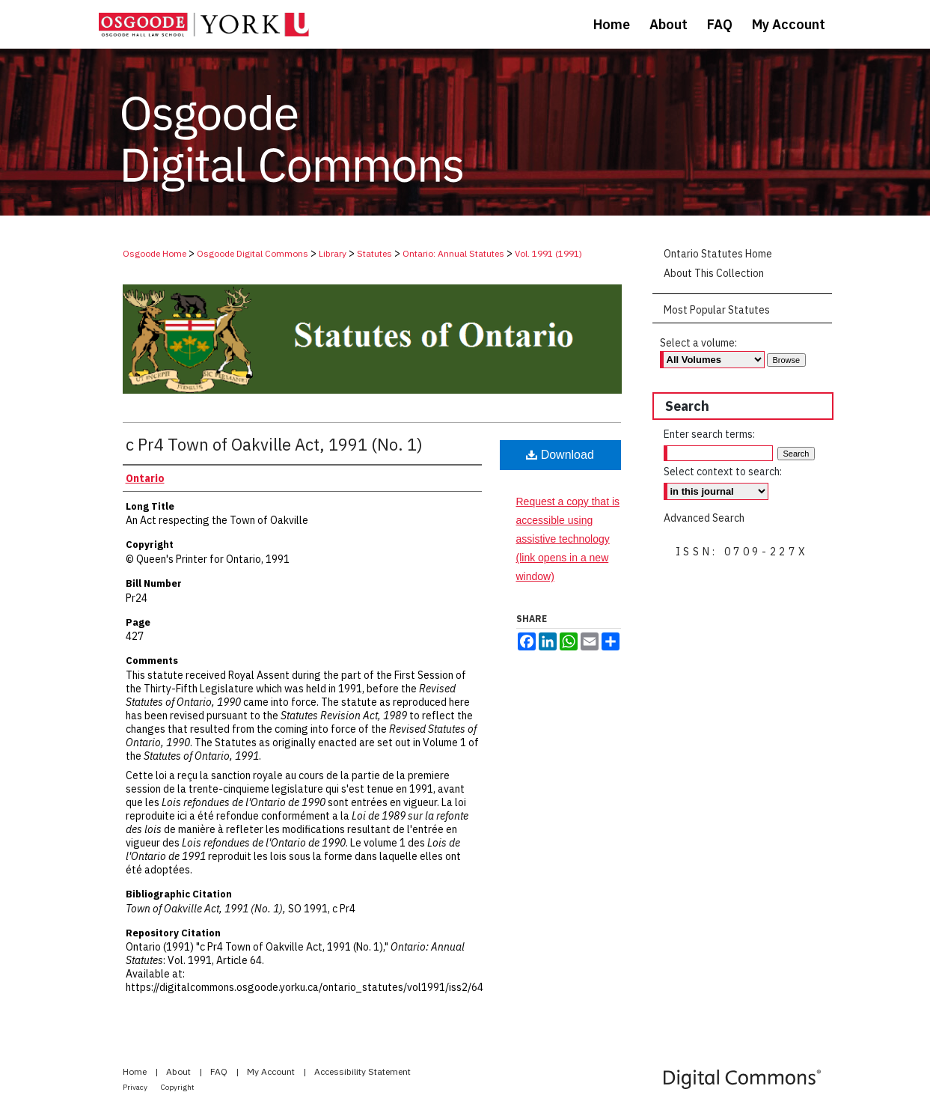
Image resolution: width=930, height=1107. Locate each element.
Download (560, 454)
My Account (272, 1071)
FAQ (220, 1071)
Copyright (178, 1087)
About (179, 1071)
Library (332, 253)
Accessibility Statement (362, 1071)
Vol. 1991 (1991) (548, 253)
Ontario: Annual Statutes (453, 253)
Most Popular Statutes (717, 310)
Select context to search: (723, 471)
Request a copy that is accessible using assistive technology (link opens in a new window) (568, 539)
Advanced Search (704, 518)
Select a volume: (698, 343)
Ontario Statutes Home (718, 253)
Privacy (136, 1087)
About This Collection (714, 273)
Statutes (374, 253)
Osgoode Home (154, 253)
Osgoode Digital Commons (252, 253)
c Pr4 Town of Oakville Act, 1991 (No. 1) (274, 444)
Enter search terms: (709, 434)
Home (136, 1071)
